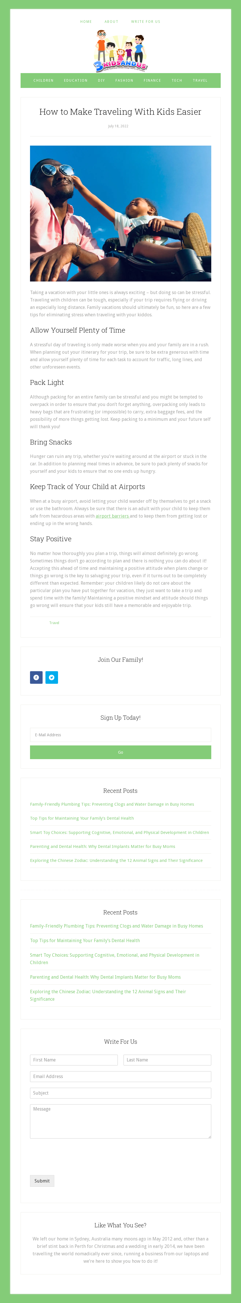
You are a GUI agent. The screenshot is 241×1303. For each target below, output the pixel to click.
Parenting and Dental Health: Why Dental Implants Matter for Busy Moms (102, 846)
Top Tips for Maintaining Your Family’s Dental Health (82, 818)
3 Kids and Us (121, 51)
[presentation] (73, 1165)
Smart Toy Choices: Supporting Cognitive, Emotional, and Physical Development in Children (119, 832)
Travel (54, 623)
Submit (42, 1181)
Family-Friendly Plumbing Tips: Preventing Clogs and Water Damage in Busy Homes (112, 804)
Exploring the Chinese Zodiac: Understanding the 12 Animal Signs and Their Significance (116, 860)
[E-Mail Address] (120, 735)
